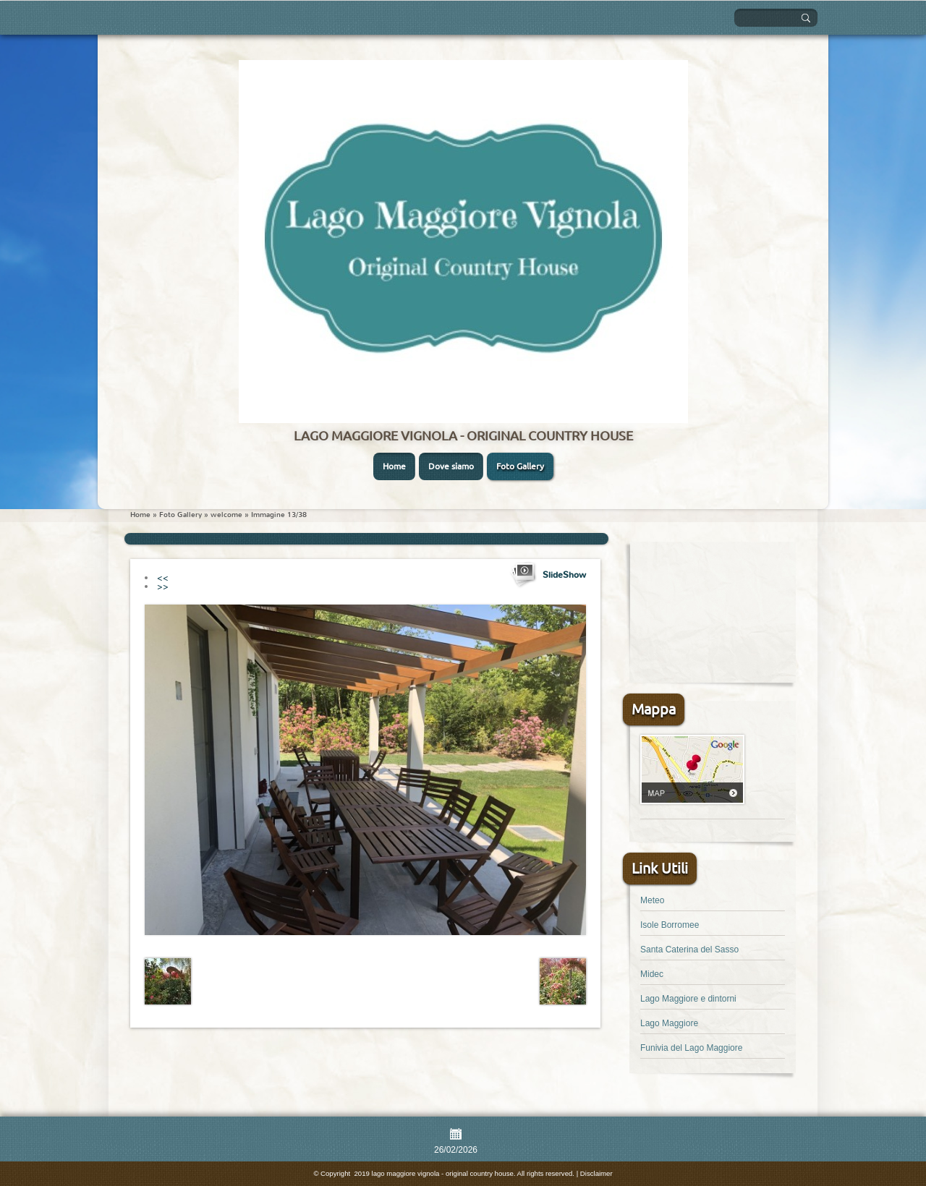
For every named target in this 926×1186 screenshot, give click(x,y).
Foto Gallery (520, 466)
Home (394, 466)
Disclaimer (596, 1173)
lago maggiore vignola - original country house (463, 435)
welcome (226, 514)
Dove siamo (451, 466)
